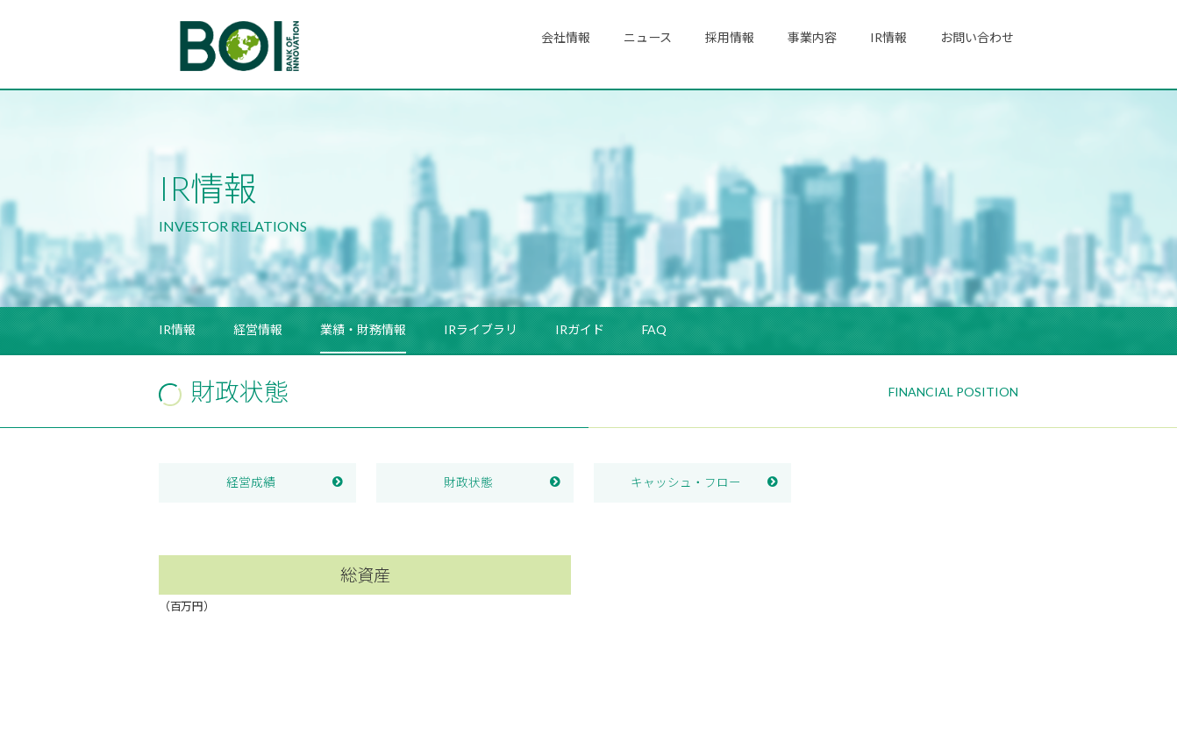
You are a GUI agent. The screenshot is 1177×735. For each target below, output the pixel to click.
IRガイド (579, 329)
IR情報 (888, 37)
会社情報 (565, 37)
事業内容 (812, 37)
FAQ (654, 329)
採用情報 (729, 37)
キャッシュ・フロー (686, 482)
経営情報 (257, 329)
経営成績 (250, 482)
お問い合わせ (977, 37)
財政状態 (468, 482)
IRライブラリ (480, 329)
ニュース (648, 37)
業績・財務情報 (363, 329)
